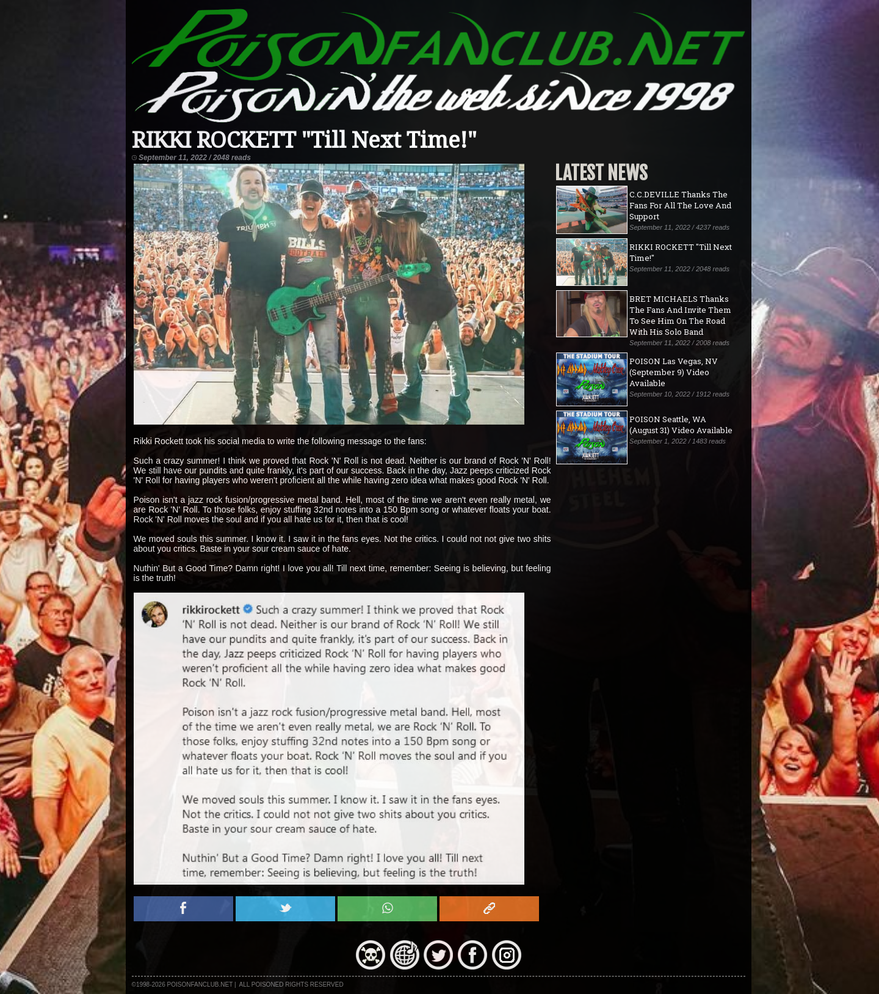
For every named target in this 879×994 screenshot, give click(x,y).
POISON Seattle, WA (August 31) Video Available (681, 425)
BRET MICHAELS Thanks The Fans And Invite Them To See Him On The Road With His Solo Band (680, 315)
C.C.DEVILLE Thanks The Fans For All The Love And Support (680, 205)
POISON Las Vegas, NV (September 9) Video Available (673, 372)
